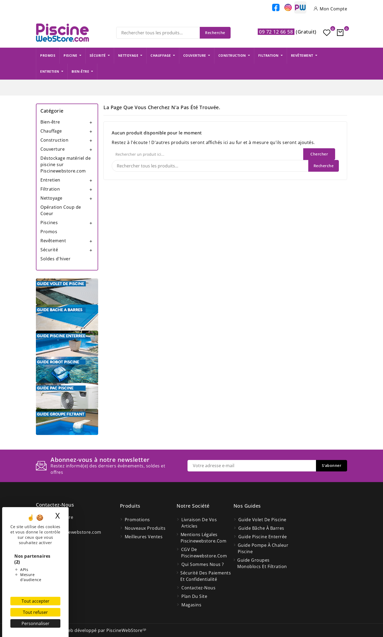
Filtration (50, 189)
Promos (48, 232)
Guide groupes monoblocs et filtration (262, 563)
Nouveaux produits (145, 528)
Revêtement (53, 241)
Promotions (137, 520)
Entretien (50, 180)
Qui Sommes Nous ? (202, 564)
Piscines (49, 222)
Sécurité (49, 250)
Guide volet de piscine (262, 520)
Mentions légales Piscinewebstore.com (204, 538)
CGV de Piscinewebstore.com (204, 552)
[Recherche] (173, 33)
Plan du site (194, 596)
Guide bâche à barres (261, 528)
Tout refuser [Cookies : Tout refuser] (35, 612)
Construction (54, 140)
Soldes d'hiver (55, 259)
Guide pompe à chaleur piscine (263, 548)
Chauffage (51, 131)
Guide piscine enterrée (262, 537)
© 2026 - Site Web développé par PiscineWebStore (91, 630)
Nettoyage (51, 198)
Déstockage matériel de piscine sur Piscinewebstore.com (65, 164)
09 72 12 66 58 (276, 31)
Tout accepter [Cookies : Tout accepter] (35, 601)
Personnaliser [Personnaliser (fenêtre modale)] (35, 623)
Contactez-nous (55, 505)
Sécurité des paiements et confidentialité (205, 576)
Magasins (191, 605)
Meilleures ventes (144, 537)
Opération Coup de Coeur (60, 210)
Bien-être (50, 122)
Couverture (52, 149)
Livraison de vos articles (199, 523)
